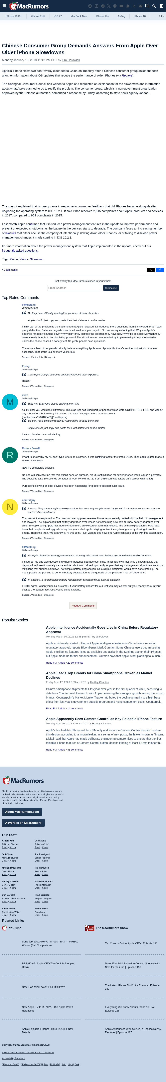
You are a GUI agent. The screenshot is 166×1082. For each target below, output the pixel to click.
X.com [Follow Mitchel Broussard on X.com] (13, 874)
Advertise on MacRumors (23, 822)
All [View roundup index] (161, 16)
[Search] (155, 6)
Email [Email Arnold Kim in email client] (5, 847)
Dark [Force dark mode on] (76, 1064)
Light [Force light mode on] (70, 1064)
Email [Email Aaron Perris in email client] (37, 915)
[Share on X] (151, 270)
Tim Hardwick (71, 60)
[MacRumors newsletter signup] (141, 6)
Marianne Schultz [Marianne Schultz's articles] (44, 881)
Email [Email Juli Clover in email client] (5, 861)
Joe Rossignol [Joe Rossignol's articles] (42, 854)
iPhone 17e (102, 16)
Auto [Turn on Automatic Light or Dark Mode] (64, 1064)
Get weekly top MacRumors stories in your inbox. (83, 280)
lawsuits (10, 233)
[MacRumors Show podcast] (90, 6)
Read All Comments (83, 605)
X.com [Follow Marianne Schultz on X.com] (45, 888)
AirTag (121, 16)
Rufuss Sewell (31, 448)
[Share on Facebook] (160, 270)
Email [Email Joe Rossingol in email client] (37, 861)
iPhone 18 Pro (14, 16)
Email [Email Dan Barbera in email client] (5, 901)
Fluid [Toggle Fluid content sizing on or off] (45, 1064)
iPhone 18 (140, 16)
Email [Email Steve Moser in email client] (5, 915)
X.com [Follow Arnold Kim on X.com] (13, 847)
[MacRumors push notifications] (128, 6)
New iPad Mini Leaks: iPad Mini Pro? (43, 986)
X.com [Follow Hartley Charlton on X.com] (13, 888)
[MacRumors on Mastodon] (115, 6)
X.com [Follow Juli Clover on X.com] (13, 861)
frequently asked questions (20, 250)
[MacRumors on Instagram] (97, 6)
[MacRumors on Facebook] (103, 6)
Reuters (127, 75)
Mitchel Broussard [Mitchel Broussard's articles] (11, 868)
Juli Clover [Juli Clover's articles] (7, 854)
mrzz (25, 395)
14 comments (75, 708)
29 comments (75, 662)
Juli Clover (102, 636)
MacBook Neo (79, 16)
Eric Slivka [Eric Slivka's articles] (40, 840)
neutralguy (28, 500)
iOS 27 (58, 16)
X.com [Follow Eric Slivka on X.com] (45, 847)
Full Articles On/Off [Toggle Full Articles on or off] (31, 1064)
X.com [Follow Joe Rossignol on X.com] (45, 861)
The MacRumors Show (112, 928)
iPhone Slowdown (31, 259)
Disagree (49, 357)
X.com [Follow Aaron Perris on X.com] (45, 915)
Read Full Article (55, 662)
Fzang (26, 366)
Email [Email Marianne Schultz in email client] (37, 888)
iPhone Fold (38, 16)
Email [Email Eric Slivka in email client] (37, 847)
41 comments (10, 269)
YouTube (15, 928)
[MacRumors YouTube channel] (121, 6)
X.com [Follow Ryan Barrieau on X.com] (45, 901)
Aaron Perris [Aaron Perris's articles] (41, 908)
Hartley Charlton (99, 682)
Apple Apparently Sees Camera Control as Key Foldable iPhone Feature (104, 719)
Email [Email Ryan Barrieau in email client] (37, 901)
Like (41, 357)
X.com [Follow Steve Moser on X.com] (13, 915)
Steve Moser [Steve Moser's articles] (8, 908)
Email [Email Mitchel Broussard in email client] (5, 874)
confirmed (32, 224)
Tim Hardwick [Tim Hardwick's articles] (42, 868)
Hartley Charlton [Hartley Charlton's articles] (10, 881)
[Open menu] (4, 6)
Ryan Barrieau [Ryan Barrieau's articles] (42, 895)
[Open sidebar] (161, 6)
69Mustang (29, 304)
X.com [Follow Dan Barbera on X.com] (13, 901)
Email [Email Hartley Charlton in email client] (5, 888)
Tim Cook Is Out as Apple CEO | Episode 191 (131, 943)
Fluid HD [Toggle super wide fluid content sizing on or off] (54, 1064)
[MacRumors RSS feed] (134, 6)
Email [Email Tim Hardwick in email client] (37, 874)
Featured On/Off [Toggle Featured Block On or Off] (11, 1064)
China (14, 259)
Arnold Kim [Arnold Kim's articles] (8, 840)
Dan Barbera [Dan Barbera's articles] (8, 895)
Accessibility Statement (13, 1058)
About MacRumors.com (22, 811)
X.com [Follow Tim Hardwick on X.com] (45, 874)
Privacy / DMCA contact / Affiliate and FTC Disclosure (28, 1052)
